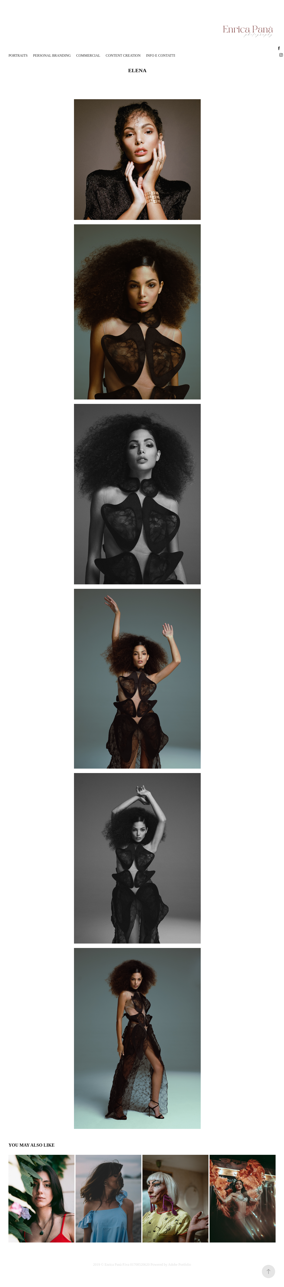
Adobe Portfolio (179, 1264)
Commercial (88, 55)
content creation (123, 55)
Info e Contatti (160, 55)
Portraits (17, 55)
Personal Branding (52, 55)
